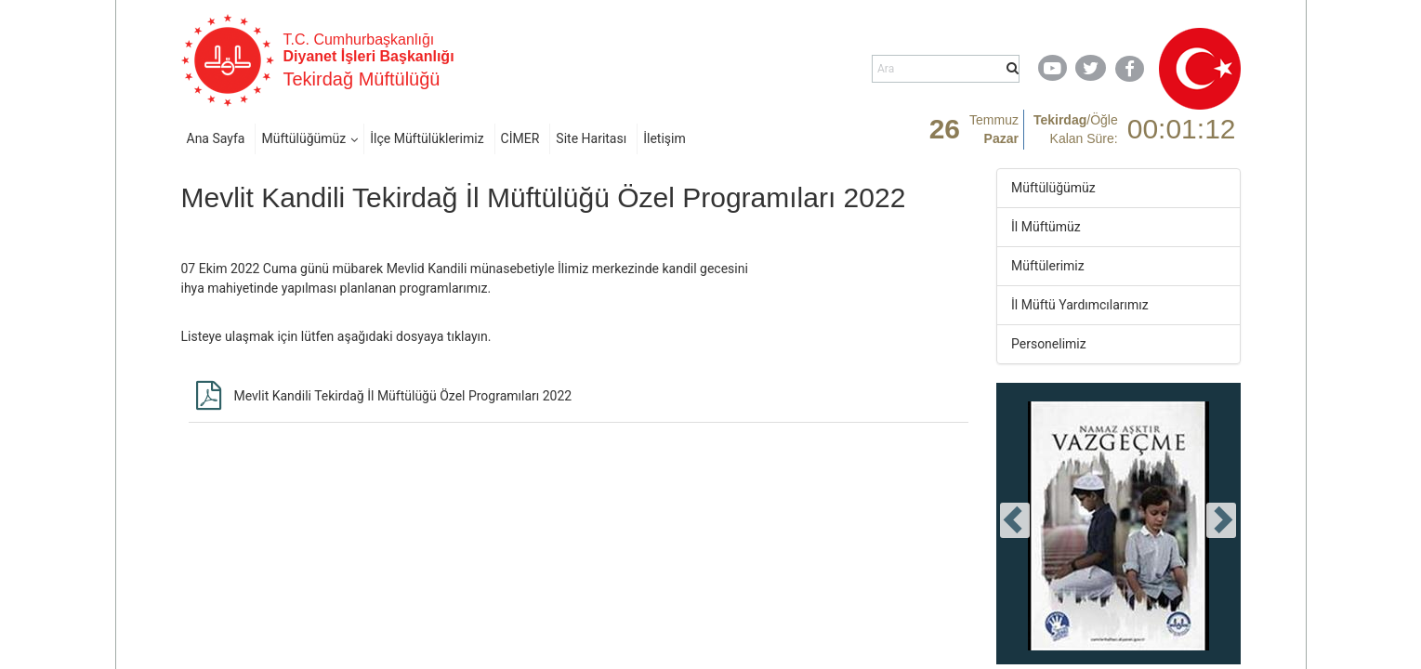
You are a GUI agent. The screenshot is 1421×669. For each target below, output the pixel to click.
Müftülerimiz (1048, 265)
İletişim (664, 138)
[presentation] (1015, 520)
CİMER (520, 138)
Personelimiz (1048, 343)
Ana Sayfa (216, 138)
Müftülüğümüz (303, 138)
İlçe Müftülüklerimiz (426, 138)
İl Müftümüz (1046, 226)
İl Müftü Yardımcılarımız (1080, 304)
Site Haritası (591, 138)
